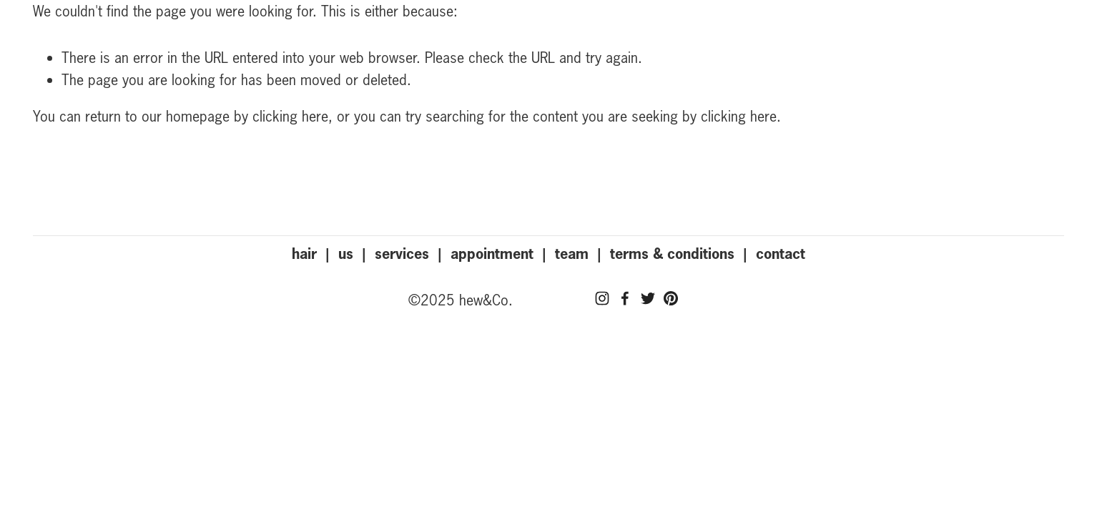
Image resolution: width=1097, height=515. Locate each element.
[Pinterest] (671, 298)
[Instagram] (602, 298)
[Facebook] (625, 298)
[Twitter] (648, 298)
